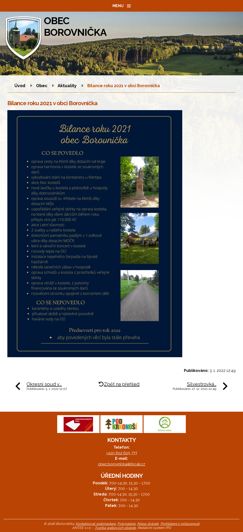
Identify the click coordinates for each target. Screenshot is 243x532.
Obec (41, 85)
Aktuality (67, 85)
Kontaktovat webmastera (96, 524)
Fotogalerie (126, 524)
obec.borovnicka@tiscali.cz (121, 464)
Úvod (19, 85)
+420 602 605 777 (121, 453)
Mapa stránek (148, 524)
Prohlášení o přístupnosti (180, 524)
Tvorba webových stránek (115, 528)
